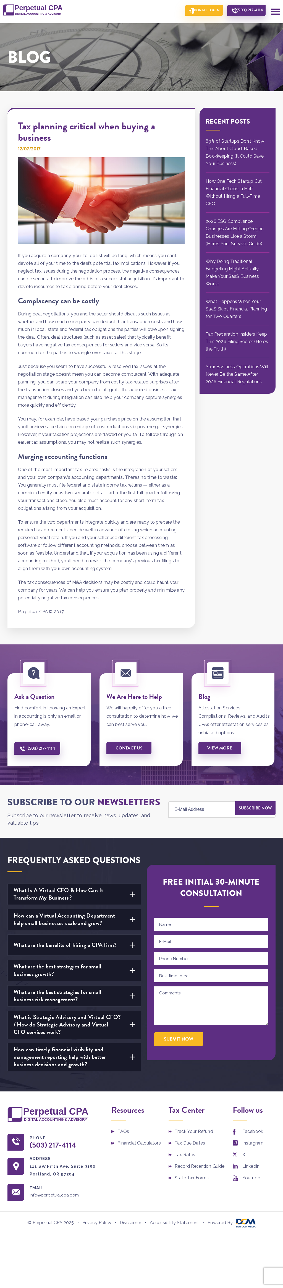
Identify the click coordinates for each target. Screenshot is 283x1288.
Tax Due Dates (190, 1142)
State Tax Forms (192, 1177)
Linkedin (251, 1165)
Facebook (252, 1130)
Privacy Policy (96, 1222)
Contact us (130, 747)
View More (221, 747)
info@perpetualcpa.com (58, 1195)
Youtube (251, 1177)
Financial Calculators (139, 1142)
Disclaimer (131, 1222)
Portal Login (199, 11)
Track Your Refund (194, 1130)
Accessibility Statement (174, 1222)
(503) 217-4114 (247, 11)
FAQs (123, 1130)
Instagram (252, 1142)
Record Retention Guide (200, 1165)
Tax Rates (185, 1153)
